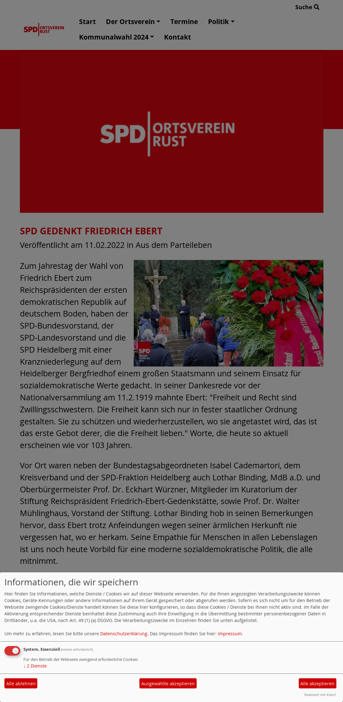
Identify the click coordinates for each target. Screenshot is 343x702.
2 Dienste (35, 666)
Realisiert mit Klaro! (320, 694)
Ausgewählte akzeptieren (168, 683)
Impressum (230, 634)
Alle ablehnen (21, 683)
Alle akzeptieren (317, 683)
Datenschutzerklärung (123, 634)
